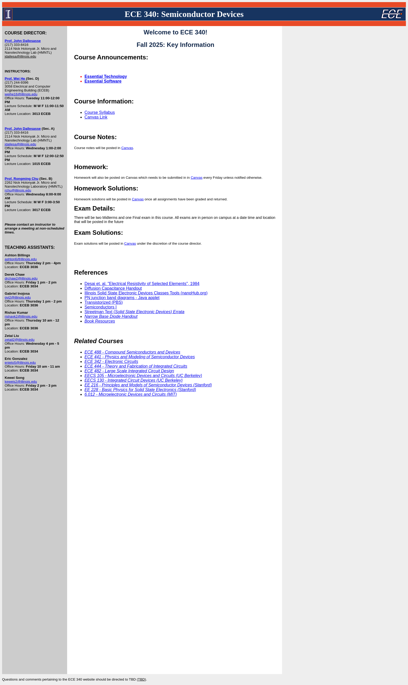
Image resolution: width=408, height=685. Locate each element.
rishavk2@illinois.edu (21, 316)
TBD (141, 679)
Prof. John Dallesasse (23, 41)
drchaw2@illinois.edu (21, 278)
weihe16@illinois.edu (21, 94)
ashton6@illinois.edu (21, 259)
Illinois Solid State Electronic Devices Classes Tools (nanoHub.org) (146, 293)
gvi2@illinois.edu (18, 297)
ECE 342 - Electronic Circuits (111, 361)
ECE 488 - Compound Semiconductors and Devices (132, 352)
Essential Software (103, 81)
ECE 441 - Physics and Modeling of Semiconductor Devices (140, 357)
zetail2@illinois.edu (19, 340)
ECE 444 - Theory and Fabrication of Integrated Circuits (136, 366)
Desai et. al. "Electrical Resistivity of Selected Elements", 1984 (142, 283)
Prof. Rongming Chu (22, 179)
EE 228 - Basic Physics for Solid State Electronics (140, 389)
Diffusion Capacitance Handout (113, 288)
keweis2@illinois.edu (21, 382)
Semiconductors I (101, 307)
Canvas (127, 148)
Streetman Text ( (134, 312)
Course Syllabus (100, 112)
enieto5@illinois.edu (20, 363)
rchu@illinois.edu (18, 190)
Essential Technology (106, 76)
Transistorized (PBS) (104, 302)
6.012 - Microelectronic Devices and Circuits (131, 394)
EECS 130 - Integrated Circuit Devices (134, 380)
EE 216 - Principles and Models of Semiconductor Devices (148, 385)
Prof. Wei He (15, 79)
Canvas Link (96, 117)
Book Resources (100, 321)
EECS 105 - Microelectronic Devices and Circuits (143, 375)
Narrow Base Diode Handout (111, 316)
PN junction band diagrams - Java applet (122, 297)
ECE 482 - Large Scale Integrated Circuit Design (129, 371)
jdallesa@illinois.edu (20, 56)
